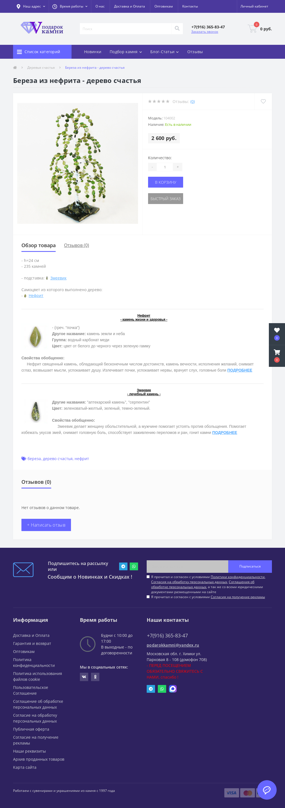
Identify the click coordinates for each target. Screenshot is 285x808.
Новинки (92, 51)
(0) (192, 101)
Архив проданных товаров (38, 759)
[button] (70, 6)
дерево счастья (58, 458)
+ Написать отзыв (46, 525)
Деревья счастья (41, 67)
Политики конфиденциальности (238, 576)
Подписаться (250, 566)
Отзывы (195, 51)
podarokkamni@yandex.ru (173, 645)
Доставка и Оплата (129, 6)
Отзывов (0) (76, 245)
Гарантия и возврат (32, 643)
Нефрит (36, 295)
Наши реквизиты (29, 751)
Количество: (160, 157)
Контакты (190, 6)
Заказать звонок (204, 31)
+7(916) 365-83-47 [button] (167, 635)
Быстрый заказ (166, 198)
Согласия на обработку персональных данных (189, 581)
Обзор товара (38, 245)
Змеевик (58, 278)
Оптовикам (163, 6)
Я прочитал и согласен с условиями (208, 597)
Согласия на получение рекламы (238, 597)
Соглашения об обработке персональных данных (202, 584)
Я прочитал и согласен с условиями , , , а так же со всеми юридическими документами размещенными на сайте (208, 584)
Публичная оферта (31, 729)
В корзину (165, 182)
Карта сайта (24, 767)
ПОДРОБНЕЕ (239, 370)
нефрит (82, 458)
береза (34, 458)
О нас (100, 6)
